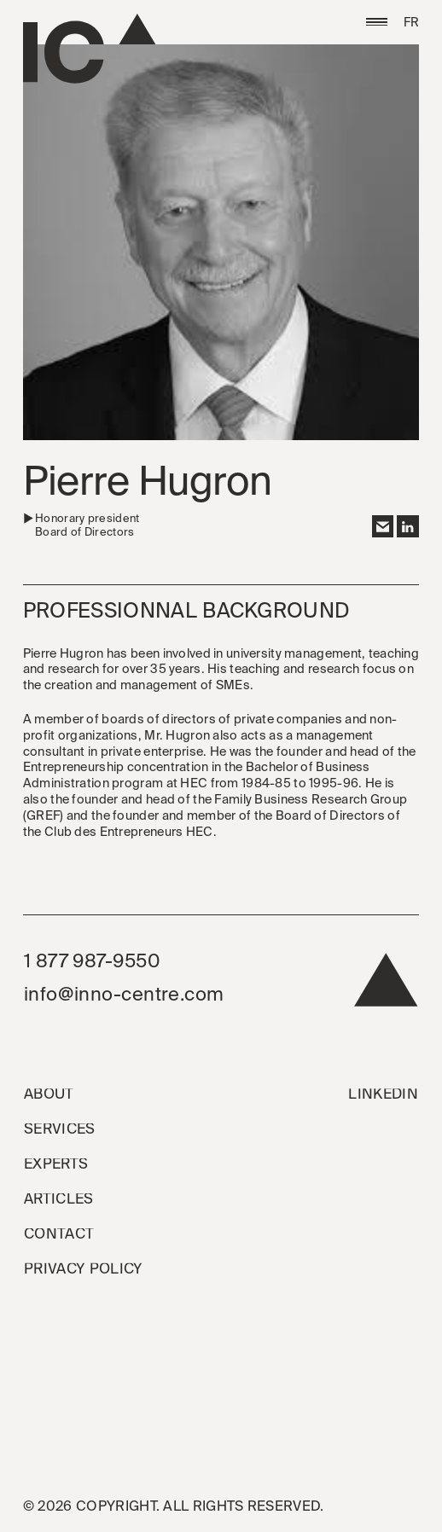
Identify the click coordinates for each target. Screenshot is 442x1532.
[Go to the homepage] (89, 49)
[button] (377, 22)
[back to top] (386, 985)
